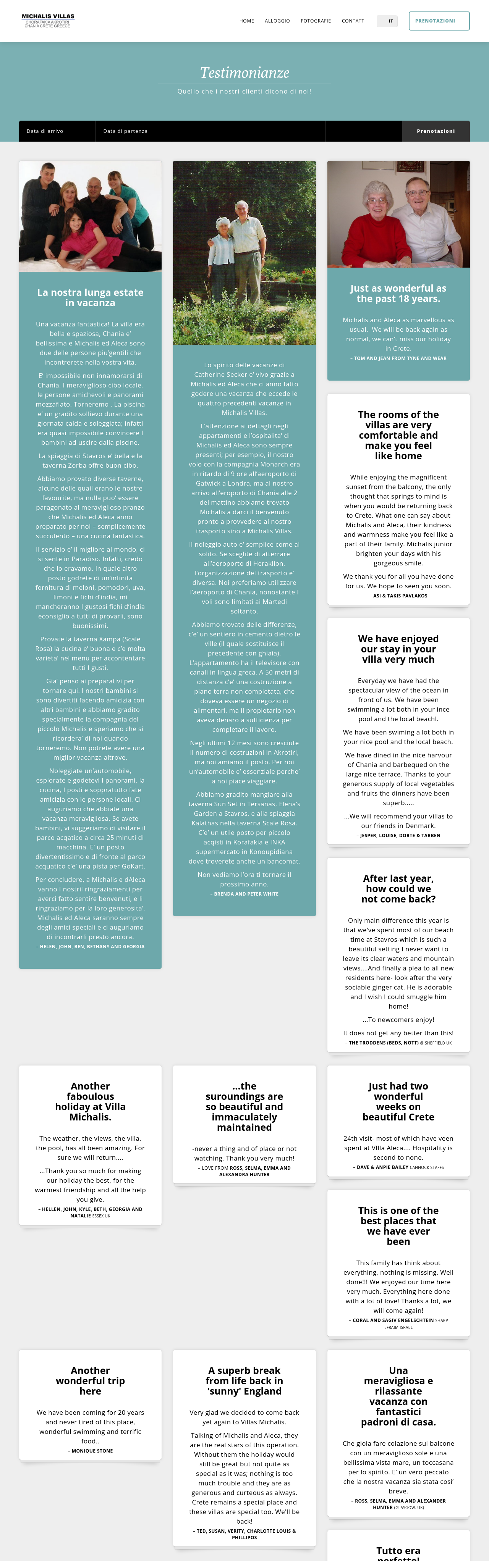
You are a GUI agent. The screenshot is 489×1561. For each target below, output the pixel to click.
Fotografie (316, 21)
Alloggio (276, 21)
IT (391, 21)
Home (245, 21)
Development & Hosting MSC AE (320, 1547)
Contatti (354, 21)
